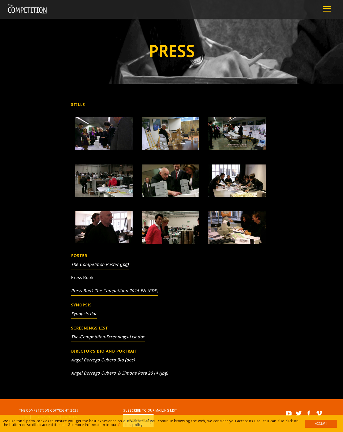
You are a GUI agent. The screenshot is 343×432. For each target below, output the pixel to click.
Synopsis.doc (84, 313)
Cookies (124, 425)
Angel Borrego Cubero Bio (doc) (103, 360)
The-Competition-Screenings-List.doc (108, 336)
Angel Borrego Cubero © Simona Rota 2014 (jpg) (119, 373)
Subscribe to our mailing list (150, 410)
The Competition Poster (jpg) (100, 264)
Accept (321, 423)
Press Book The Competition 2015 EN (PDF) (114, 290)
